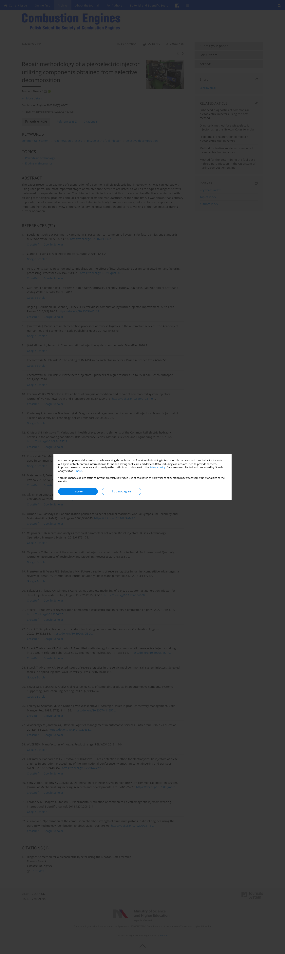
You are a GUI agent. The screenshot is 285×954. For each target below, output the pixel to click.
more (78, 471)
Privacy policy (157, 467)
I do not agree (121, 491)
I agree (78, 491)
